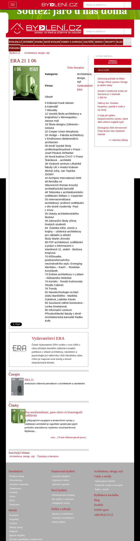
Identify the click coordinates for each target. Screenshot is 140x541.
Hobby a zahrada (61, 508)
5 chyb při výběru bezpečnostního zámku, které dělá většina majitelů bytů (113, 118)
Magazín (103, 70)
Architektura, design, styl (22, 456)
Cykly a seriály (102, 476)
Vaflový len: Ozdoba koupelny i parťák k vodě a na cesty (111, 106)
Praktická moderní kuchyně (109, 485)
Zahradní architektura (63, 518)
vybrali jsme (78, 437)
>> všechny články (118, 140)
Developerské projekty (63, 495)
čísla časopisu (75, 67)
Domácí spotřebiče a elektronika (25, 539)
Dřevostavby (15, 480)
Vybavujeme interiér (105, 481)
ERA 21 (29, 379)
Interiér (13, 510)
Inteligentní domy (61, 503)
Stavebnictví (16, 471)
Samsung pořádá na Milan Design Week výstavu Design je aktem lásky (113, 82)
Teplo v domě (101, 489)
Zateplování (15, 488)
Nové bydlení (59, 490)
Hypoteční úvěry (60, 480)
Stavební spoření (60, 484)
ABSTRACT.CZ (103, 514)
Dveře (12, 496)
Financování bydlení (63, 471)
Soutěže (98, 504)
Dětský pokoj (15, 527)
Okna (12, 500)
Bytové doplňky (17, 535)
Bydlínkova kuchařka (106, 495)
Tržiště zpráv (101, 509)
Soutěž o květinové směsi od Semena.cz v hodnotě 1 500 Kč (112, 94)
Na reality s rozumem (63, 499)
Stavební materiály (18, 484)
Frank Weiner (66, 437)
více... (54, 437)
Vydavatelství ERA (48, 338)
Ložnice (13, 523)
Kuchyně (13, 515)
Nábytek (13, 531)
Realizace (14, 504)
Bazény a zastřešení (62, 513)
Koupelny (14, 519)
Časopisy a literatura (47, 456)
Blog (97, 500)
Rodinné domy (16, 476)
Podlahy (13, 492)
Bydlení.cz (14, 53)
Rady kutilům (58, 522)
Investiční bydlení (61, 476)
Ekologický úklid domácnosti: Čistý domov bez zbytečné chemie (112, 131)
